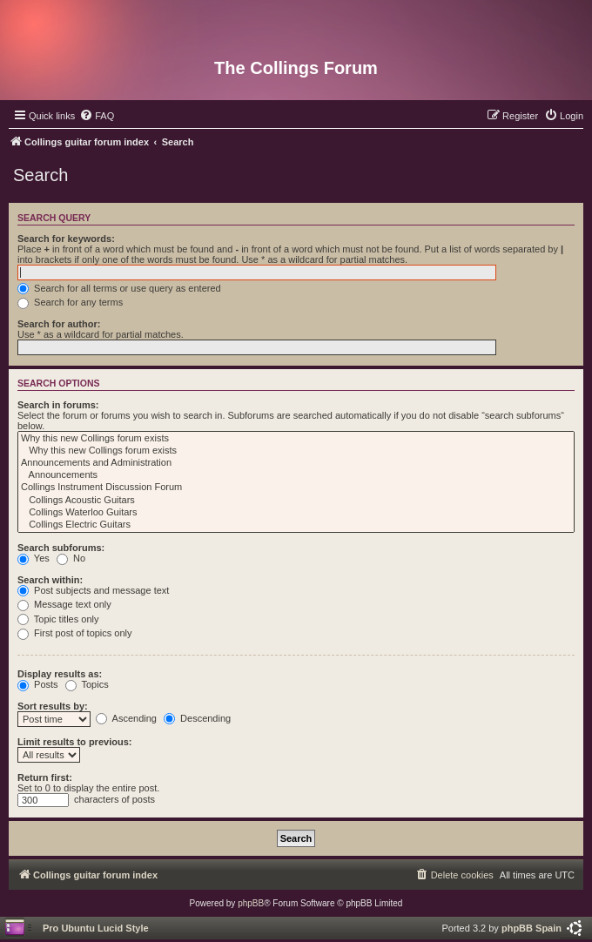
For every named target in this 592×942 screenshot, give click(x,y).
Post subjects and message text (93, 590)
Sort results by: (52, 706)
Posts (37, 684)
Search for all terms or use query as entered (119, 288)
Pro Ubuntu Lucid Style (96, 928)
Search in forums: (58, 405)
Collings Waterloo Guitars (296, 513)
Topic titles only (57, 619)
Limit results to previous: (74, 742)
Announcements (296, 475)
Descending (197, 718)
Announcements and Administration (296, 463)
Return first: (44, 777)
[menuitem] (96, 115)
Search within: (50, 580)
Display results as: (59, 674)
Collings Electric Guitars (296, 525)
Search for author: (58, 324)
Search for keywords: (66, 238)
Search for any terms (70, 302)
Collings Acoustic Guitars (296, 501)
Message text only (64, 604)
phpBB (251, 903)
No (71, 558)
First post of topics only (74, 633)
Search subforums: (60, 547)
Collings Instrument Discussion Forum (296, 487)
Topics (87, 684)
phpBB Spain (531, 928)
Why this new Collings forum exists (296, 439)
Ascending (126, 718)
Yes (33, 558)
